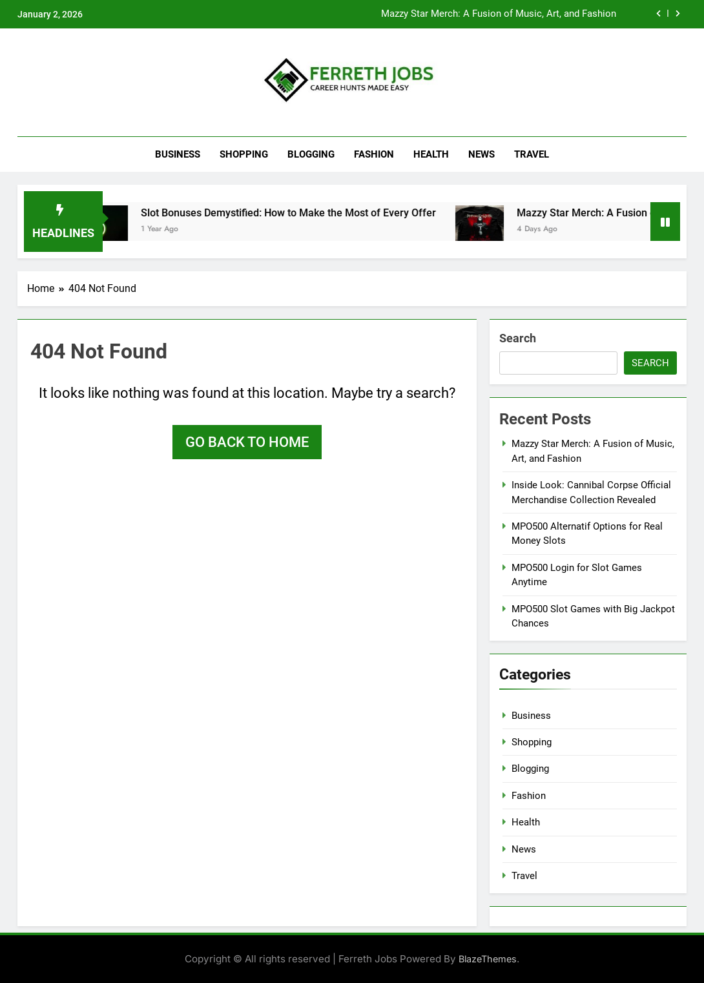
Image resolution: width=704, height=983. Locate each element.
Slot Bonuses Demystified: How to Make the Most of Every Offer (298, 213)
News (481, 154)
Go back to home (247, 442)
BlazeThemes (488, 958)
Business (177, 154)
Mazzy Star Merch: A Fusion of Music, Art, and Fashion (498, 14)
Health (431, 154)
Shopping (244, 154)
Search (517, 338)
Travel (531, 154)
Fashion (374, 154)
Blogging (311, 154)
